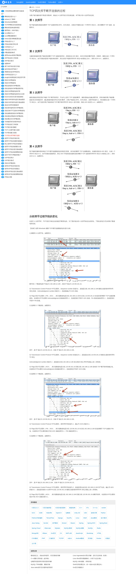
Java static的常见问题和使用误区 (42, 567)
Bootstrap (90, 533)
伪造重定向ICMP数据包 (12, 119)
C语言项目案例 (60, 508)
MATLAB (69, 533)
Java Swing (35, 523)
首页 (32, 7)
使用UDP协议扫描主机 (12, 166)
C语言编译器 (47, 508)
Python (103, 513)
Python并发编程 (37, 518)
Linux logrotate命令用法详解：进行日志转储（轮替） (90, 555)
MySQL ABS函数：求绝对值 (82, 561)
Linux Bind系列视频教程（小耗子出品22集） (87, 558)
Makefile (49, 513)
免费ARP (8, 63)
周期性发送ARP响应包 (12, 72)
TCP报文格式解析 (11, 127)
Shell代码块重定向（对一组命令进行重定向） (88, 564)
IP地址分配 (8, 177)
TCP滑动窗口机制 (11, 133)
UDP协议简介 (9, 157)
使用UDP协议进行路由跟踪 (14, 171)
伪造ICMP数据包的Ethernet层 (14, 94)
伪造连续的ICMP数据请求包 (14, 88)
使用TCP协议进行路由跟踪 (14, 149)
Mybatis (57, 528)
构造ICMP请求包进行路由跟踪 (15, 99)
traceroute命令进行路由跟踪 (14, 97)
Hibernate (47, 528)
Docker (98, 538)
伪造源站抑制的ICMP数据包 (14, 116)
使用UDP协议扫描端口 (12, 169)
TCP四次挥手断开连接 (12, 135)
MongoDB (35, 533)
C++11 (95, 508)
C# (61, 533)
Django (60, 518)
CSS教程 (35, 538)
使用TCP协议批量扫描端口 (14, 141)
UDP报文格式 (9, 160)
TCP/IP (4, 7)
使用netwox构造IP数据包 (13, 55)
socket (104, 508)
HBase (44, 533)
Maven (73, 523)
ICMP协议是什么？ (11, 74)
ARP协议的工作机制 (11, 58)
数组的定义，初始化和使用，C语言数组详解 (45, 555)
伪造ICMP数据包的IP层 (12, 91)
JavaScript (79, 533)
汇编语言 (52, 538)
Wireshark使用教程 (11, 22)
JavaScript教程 (31, 2)
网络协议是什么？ (11, 16)
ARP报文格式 (9, 61)
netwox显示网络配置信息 (13, 38)
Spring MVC (91, 523)
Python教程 (52, 2)
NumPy (69, 518)
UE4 (85, 513)
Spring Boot (103, 523)
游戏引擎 (94, 513)
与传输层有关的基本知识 (13, 121)
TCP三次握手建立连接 (12, 130)
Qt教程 (68, 513)
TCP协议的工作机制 (11, 124)
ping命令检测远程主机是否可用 (15, 77)
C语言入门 (35, 508)
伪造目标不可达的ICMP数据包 (15, 110)
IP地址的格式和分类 (11, 44)
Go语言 (53, 533)
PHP (43, 538)
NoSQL (90, 528)
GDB (40, 513)
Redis (99, 528)
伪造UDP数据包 (10, 163)
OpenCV (59, 513)
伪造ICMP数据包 (10, 83)
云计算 (34, 543)
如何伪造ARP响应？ (11, 69)
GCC (33, 513)
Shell (85, 518)
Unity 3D (77, 513)
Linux (77, 518)
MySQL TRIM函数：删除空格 (40, 564)
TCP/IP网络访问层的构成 (13, 25)
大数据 (107, 538)
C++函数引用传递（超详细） (40, 558)
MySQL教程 (68, 528)
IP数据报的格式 (10, 52)
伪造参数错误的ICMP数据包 (14, 113)
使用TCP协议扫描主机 (12, 138)
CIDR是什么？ (9, 47)
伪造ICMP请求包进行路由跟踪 (15, 102)
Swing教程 (19, 2)
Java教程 (94, 518)
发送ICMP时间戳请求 (12, 105)
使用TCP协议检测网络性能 (14, 152)
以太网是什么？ (10, 33)
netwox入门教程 (10, 19)
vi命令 (70, 538)
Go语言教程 (42, 2)
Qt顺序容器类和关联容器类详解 (41, 561)
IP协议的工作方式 (10, 50)
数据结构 (72, 508)
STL (87, 508)
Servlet (45, 523)
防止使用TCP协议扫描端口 (14, 144)
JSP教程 (55, 523)
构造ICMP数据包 (10, 80)
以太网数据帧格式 (11, 36)
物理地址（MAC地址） (12, 30)
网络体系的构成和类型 (12, 27)
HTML (99, 533)
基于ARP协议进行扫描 (12, 66)
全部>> (60, 2)
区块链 (90, 538)
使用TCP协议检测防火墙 (13, 146)
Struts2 (64, 523)
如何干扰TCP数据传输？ (13, 155)
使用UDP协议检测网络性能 (14, 174)
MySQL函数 (80, 528)
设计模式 (104, 518)
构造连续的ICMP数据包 (12, 86)
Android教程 (80, 538)
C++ (80, 508)
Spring (81, 523)
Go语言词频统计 (78, 567)
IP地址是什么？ (10, 41)
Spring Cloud (36, 528)
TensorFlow (50, 518)
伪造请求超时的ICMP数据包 (14, 108)
